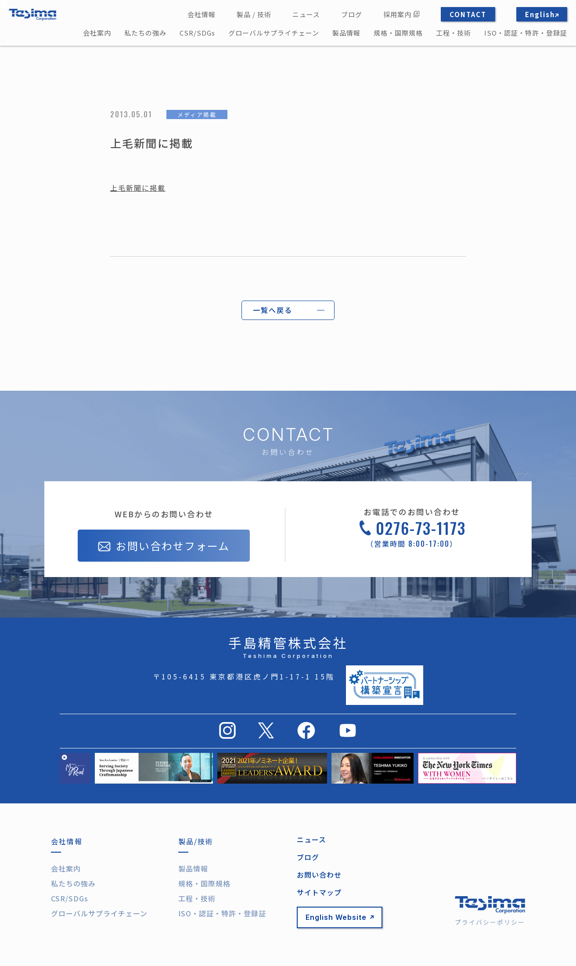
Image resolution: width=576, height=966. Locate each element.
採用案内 (401, 14)
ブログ (351, 14)
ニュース (306, 14)
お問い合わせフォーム (164, 547)
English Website (340, 917)
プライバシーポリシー (490, 922)
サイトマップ (319, 892)
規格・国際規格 (398, 32)
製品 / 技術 (254, 14)
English (541, 14)
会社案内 (97, 32)
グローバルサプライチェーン (273, 32)
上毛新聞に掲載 (138, 187)
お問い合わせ (319, 874)
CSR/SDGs (197, 32)
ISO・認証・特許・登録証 (525, 32)
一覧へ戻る (272, 310)
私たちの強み (145, 32)
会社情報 (201, 14)
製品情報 (346, 32)
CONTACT (468, 14)
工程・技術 (453, 32)
